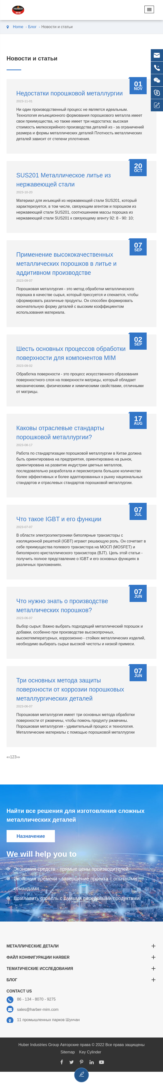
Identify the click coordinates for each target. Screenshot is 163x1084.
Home (18, 27)
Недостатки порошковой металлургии (69, 93)
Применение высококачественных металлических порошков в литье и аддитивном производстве (66, 263)
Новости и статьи (57, 27)
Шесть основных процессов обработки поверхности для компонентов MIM (71, 353)
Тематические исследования (82, 968)
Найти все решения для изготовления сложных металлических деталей (76, 815)
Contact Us (19, 991)
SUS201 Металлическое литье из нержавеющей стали (63, 180)
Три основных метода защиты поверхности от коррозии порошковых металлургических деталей (70, 689)
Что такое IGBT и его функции (59, 519)
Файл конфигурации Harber (82, 957)
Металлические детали (82, 946)
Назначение (31, 836)
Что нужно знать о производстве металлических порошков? (62, 605)
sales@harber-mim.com (33, 1009)
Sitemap (68, 1052)
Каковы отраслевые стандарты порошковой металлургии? (60, 432)
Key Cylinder (90, 1052)
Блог (32, 27)
